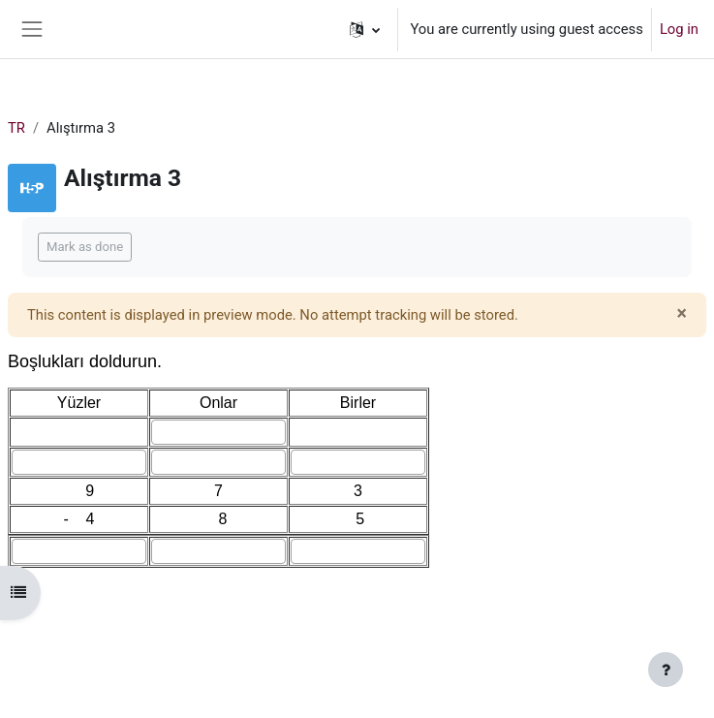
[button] (364, 29)
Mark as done (85, 246)
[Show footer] (665, 669)
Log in (679, 29)
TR (16, 128)
